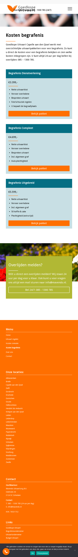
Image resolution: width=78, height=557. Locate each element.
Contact (9, 356)
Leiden (8, 415)
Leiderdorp (10, 418)
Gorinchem (10, 398)
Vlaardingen (10, 449)
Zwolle (8, 462)
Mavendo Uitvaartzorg (14, 489)
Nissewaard (10, 429)
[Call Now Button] (6, 551)
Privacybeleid (43, 553)
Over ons (9, 352)
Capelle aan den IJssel (14, 385)
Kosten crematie (12, 343)
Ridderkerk (10, 435)
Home (8, 335)
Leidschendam (11, 422)
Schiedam (9, 442)
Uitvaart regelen (12, 339)
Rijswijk (8, 439)
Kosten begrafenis (13, 348)
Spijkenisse (10, 445)
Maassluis (9, 425)
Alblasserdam (11, 378)
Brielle (8, 382)
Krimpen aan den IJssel (15, 412)
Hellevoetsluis (11, 405)
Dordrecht (10, 392)
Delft (8, 388)
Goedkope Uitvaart (13, 528)
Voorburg (9, 452)
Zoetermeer (10, 459)
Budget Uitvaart (12, 538)
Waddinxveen (11, 455)
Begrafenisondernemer (15, 531)
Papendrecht (11, 432)
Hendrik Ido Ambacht (14, 408)
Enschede (9, 395)
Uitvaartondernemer (13, 535)
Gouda (8, 402)
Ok (33, 553)
